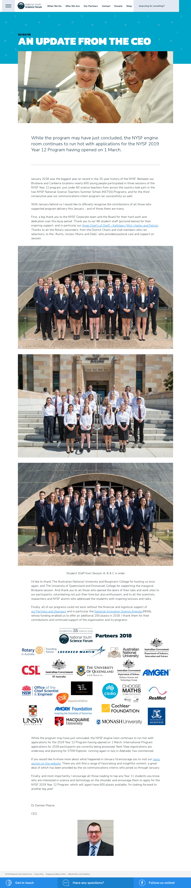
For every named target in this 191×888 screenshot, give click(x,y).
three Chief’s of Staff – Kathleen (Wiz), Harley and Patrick (120, 225)
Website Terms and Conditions (79, 874)
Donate (120, 6)
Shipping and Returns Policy (56, 874)
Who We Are (74, 6)
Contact (107, 6)
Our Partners (92, 6)
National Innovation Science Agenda (118, 611)
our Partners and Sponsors (48, 611)
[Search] (156, 6)
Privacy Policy (39, 874)
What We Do (55, 6)
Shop (130, 6)
